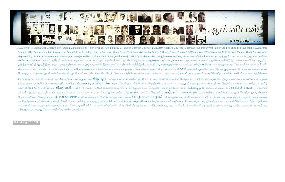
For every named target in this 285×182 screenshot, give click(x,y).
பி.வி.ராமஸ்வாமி (88, 97)
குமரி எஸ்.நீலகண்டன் (57, 73)
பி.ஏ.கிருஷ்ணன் (66, 97)
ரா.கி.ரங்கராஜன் (191, 101)
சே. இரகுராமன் (226, 79)
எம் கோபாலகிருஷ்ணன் (242, 64)
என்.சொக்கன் (202, 64)
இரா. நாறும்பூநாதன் (56, 64)
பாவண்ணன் (259, 92)
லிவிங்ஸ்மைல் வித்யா (244, 101)
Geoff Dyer (190, 47)
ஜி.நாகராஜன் (52, 83)
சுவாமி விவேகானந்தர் (166, 79)
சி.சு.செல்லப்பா (26, 79)
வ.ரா (40, 105)
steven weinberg (173, 56)
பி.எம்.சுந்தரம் (45, 97)
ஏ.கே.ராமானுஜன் (122, 68)
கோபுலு (118, 73)
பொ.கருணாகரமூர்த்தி (177, 97)
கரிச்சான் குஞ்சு (222, 68)
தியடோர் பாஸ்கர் (92, 87)
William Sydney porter (95, 56)
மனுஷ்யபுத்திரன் (231, 97)
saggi (161, 56)
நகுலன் (137, 87)
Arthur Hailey (112, 47)
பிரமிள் (104, 97)
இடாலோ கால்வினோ (243, 60)
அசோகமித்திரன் (29, 60)
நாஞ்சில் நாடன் (242, 87)
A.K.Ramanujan (38, 47)
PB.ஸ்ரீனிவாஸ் (212, 52)
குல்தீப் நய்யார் (80, 73)
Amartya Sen (54, 47)
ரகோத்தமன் (156, 101)
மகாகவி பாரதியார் (202, 97)
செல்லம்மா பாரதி (190, 79)
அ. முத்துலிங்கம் (224, 56)
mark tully (134, 56)
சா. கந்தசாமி (179, 73)
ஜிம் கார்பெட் (68, 83)
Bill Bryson (125, 47)
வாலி (81, 105)
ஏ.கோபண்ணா (141, 68)
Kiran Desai (119, 52)
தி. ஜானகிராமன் (46, 87)
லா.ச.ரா (226, 101)
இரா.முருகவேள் (112, 64)
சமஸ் (148, 73)
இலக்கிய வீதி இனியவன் (137, 64)
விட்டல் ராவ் (94, 105)
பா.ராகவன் (131, 92)
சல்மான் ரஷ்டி (161, 73)
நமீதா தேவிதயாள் (172, 87)
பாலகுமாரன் (188, 92)
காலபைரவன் (259, 68)
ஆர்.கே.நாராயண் (172, 60)
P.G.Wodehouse (194, 52)
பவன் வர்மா (84, 92)
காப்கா (247, 68)
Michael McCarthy (148, 52)
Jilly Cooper (34, 52)
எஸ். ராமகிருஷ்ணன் (77, 68)
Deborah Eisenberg (142, 47)
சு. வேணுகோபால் (66, 78)
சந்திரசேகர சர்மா (134, 73)
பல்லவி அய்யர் (27, 92)
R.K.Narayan (229, 52)
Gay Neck (179, 47)
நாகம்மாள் (211, 87)
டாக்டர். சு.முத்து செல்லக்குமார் (185, 83)
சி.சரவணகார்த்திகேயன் (253, 73)
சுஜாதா (100, 78)
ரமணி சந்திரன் (172, 101)
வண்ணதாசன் (52, 105)
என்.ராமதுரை (220, 64)
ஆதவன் (154, 60)
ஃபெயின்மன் (204, 56)
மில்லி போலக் (68, 101)
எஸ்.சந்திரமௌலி (101, 68)
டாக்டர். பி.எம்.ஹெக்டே (218, 83)
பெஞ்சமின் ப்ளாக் (120, 97)
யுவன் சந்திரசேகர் (136, 101)
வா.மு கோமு (69, 105)
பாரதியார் (169, 92)
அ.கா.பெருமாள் (246, 56)
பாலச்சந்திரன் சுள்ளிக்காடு (214, 92)
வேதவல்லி (205, 105)
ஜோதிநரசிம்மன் (157, 83)
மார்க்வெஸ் (42, 101)
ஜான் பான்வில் (35, 83)
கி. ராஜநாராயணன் (30, 73)
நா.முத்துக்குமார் (194, 87)
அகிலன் (262, 56)
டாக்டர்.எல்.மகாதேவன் (246, 83)
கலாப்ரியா (237, 68)
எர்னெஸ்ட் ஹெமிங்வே (49, 68)
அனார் (46, 60)
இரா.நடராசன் (76, 64)
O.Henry (164, 52)
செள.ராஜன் (208, 78)
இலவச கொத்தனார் (165, 64)
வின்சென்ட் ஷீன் (114, 105)
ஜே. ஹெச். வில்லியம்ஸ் (133, 83)
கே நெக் (95, 73)
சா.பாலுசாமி (196, 73)
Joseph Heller (83, 52)
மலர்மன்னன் (259, 97)
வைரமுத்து (36, 109)
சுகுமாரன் (85, 78)
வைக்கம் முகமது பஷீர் (226, 105)
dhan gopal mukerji (118, 56)
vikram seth (189, 56)
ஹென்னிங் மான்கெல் (70, 109)
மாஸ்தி (55, 101)
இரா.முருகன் (93, 64)
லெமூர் (32, 105)
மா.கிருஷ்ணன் (26, 101)
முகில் (80, 101)
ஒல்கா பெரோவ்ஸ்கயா (163, 68)
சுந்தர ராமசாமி (118, 78)
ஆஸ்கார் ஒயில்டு (220, 60)
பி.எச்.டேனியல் (27, 97)
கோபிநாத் (106, 73)
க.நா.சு (181, 69)
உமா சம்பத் (185, 64)
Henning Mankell (236, 47)
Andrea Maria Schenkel (74, 47)
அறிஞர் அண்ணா (61, 60)
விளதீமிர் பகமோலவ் (137, 105)
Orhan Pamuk (177, 52)
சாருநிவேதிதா (213, 73)
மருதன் (247, 97)
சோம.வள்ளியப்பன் (247, 79)
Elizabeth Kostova (163, 47)
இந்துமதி (39, 64)
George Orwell (205, 47)
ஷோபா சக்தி (50, 109)
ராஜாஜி (204, 101)
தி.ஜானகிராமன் (68, 87)
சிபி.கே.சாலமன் (45, 79)
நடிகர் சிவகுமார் (151, 87)
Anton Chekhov (96, 47)
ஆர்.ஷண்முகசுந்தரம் (197, 60)
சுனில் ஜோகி (136, 79)
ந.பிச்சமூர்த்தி (124, 87)
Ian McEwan (254, 47)
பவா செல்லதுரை (104, 92)
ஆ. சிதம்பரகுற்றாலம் (134, 60)
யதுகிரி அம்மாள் (114, 101)
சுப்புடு (148, 79)
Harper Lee (219, 47)
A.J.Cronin (23, 47)
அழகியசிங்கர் (112, 60)
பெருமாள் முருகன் (147, 97)
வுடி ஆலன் (170, 105)
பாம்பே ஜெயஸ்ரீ (150, 92)
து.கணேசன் (109, 87)
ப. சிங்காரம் (260, 87)
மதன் (217, 97)
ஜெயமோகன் (107, 83)
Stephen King (25, 56)
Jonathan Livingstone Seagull (58, 52)
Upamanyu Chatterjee (70, 56)
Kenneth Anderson (102, 52)
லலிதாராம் (215, 101)
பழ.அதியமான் (46, 92)
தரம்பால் (30, 87)
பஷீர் (119, 92)
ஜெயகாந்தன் (86, 83)
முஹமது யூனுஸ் (93, 101)
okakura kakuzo (148, 56)
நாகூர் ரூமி (224, 87)
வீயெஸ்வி (156, 105)
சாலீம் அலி (231, 73)
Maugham (132, 52)
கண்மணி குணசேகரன (200, 68)
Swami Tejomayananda (45, 56)
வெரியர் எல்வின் (188, 105)
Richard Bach (244, 52)
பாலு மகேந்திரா (240, 92)
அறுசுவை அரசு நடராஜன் (88, 60)
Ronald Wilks (260, 52)
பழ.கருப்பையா (66, 92)
